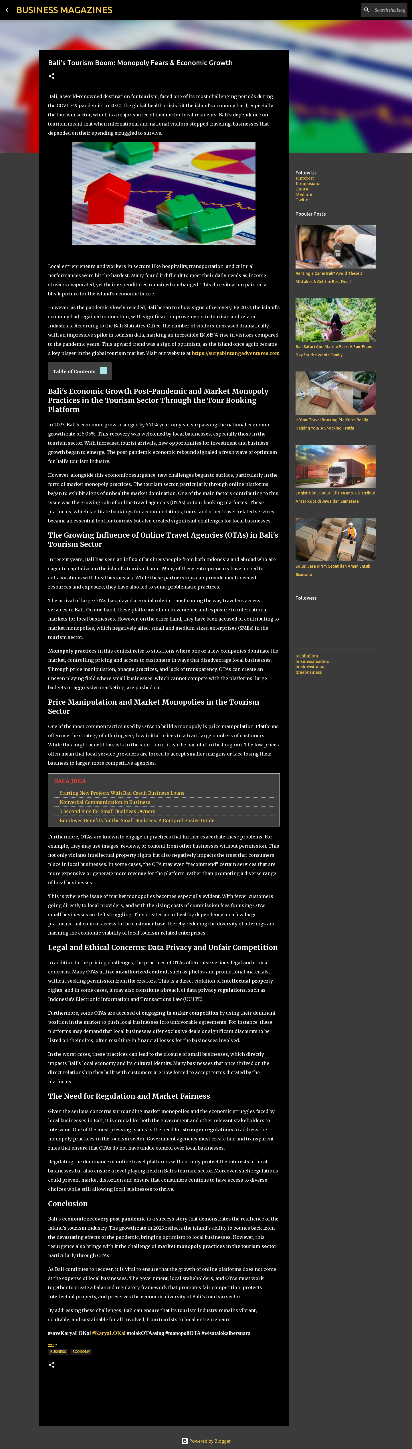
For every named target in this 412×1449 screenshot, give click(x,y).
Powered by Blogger (206, 1441)
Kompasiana (308, 183)
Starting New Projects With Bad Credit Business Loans (122, 793)
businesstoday (310, 666)
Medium (304, 194)
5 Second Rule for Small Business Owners (107, 811)
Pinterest (305, 178)
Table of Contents (74, 371)
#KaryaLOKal (108, 1333)
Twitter (303, 199)
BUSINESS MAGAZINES (64, 10)
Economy (81, 1351)
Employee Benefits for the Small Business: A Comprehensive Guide (137, 820)
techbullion (307, 656)
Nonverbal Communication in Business (105, 802)
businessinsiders (312, 661)
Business (58, 1351)
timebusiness (309, 672)
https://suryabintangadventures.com (236, 353)
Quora (302, 189)
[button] (51, 76)
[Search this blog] (377, 10)
